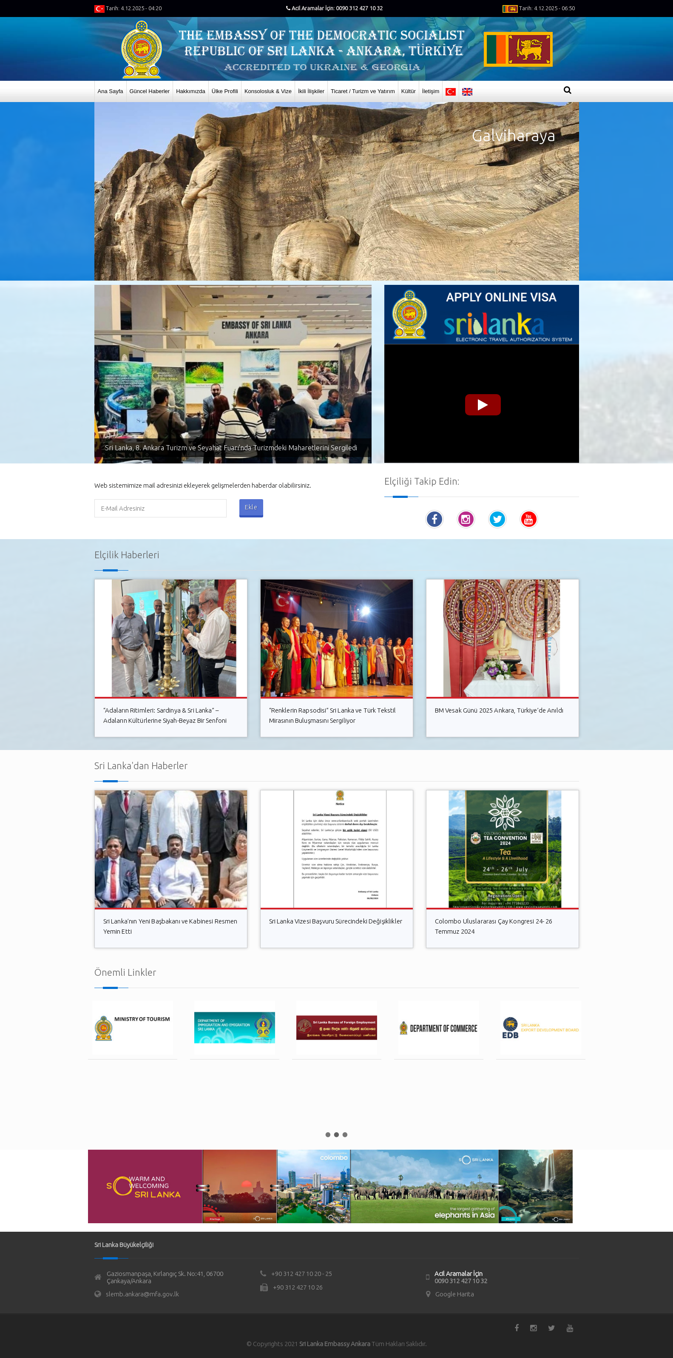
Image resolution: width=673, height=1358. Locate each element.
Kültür (408, 91)
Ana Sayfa (110, 91)
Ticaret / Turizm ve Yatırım (363, 91)
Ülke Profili (225, 91)
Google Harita (454, 1294)
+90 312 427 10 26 (298, 1287)
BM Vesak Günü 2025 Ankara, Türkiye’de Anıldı (499, 710)
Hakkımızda (190, 91)
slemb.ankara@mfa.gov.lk (142, 1294)
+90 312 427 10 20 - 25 (301, 1273)
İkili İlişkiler (311, 91)
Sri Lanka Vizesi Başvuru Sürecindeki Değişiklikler (336, 921)
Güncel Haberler (150, 91)
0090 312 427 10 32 (460, 1280)
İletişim (430, 91)
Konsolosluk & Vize (268, 91)
